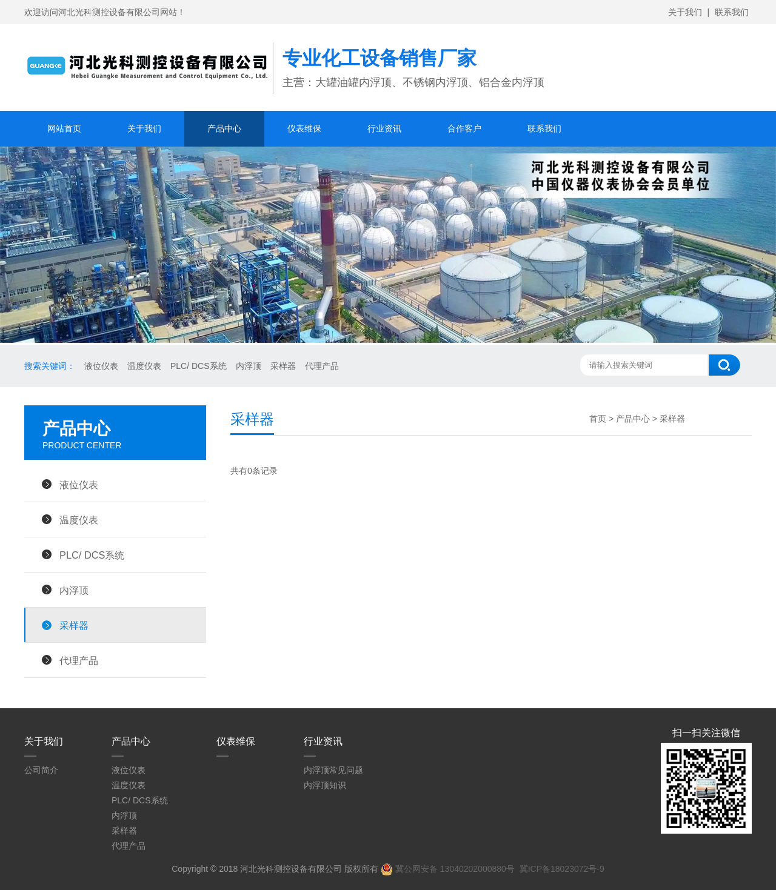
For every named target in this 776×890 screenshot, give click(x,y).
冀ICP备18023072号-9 (562, 869)
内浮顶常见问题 (333, 770)
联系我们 (732, 12)
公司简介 (41, 770)
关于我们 (685, 12)
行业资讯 (384, 128)
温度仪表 (144, 366)
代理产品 (322, 366)
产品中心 (224, 128)
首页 (597, 418)
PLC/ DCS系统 (198, 366)
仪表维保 (304, 128)
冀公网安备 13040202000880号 (448, 869)
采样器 (283, 366)
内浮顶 (248, 366)
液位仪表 (101, 366)
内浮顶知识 (325, 785)
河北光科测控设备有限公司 (291, 869)
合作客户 (464, 128)
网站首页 (64, 128)
